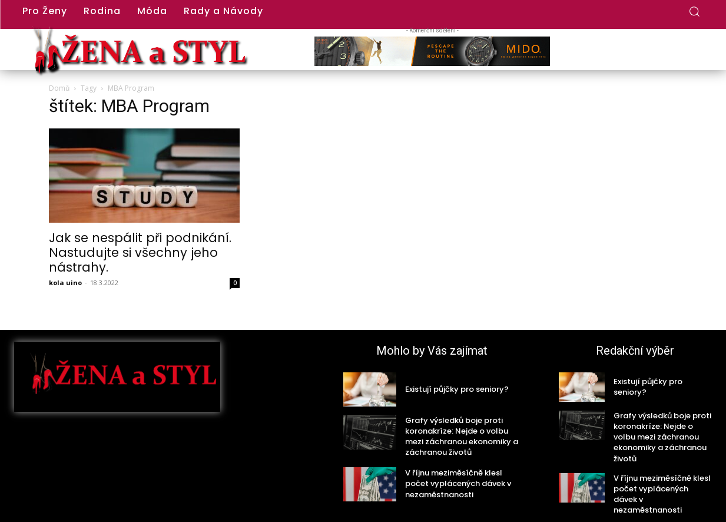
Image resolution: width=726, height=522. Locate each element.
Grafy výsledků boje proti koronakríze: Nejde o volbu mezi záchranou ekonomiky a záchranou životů (461, 436)
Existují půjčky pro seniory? (457, 389)
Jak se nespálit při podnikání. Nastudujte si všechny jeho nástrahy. (140, 252)
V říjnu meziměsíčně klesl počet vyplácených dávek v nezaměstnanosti (458, 483)
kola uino (65, 282)
